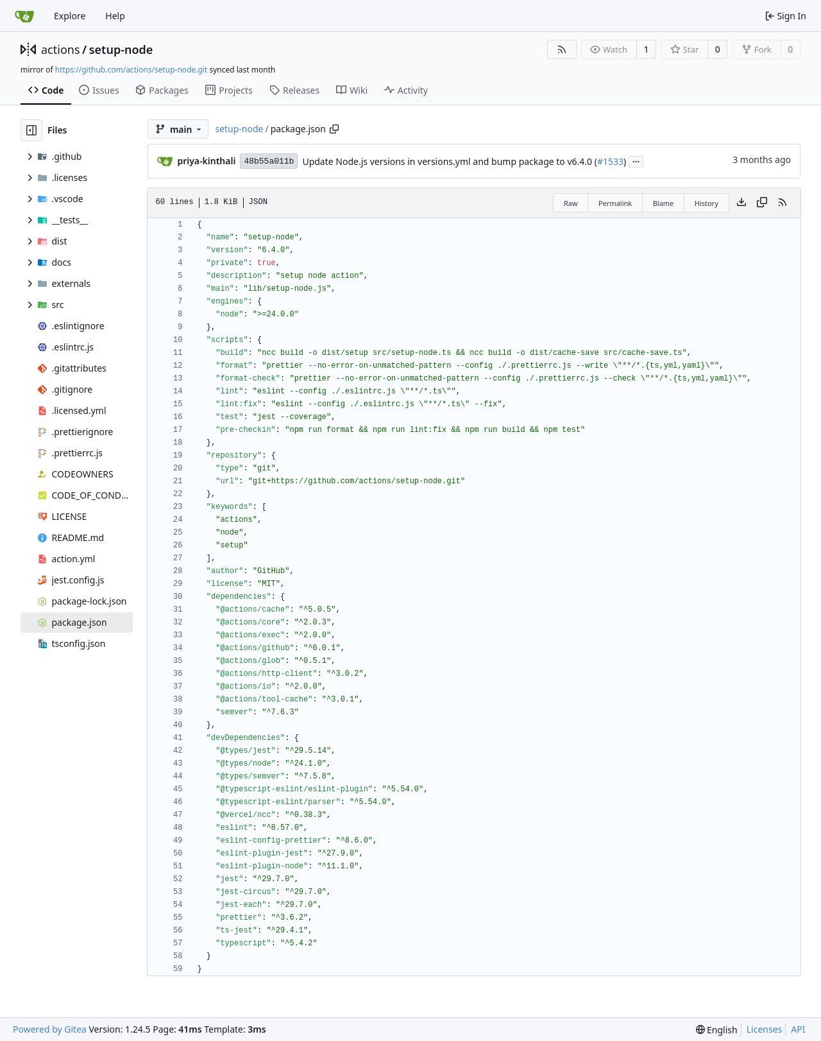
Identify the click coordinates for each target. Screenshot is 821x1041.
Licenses (765, 1029)
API (798, 1029)
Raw (571, 203)
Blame (663, 203)
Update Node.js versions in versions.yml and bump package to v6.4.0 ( (449, 161)
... (636, 160)
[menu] (717, 1030)
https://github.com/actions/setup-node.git (131, 69)
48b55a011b (269, 161)
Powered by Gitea (50, 1029)
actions (60, 49)
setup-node (121, 49)
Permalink (615, 203)
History (706, 203)
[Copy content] (762, 203)
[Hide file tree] (31, 130)
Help (115, 16)
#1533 (610, 161)
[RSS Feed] (562, 49)
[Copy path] (334, 129)
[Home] (24, 16)
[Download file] (741, 203)
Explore (69, 16)
